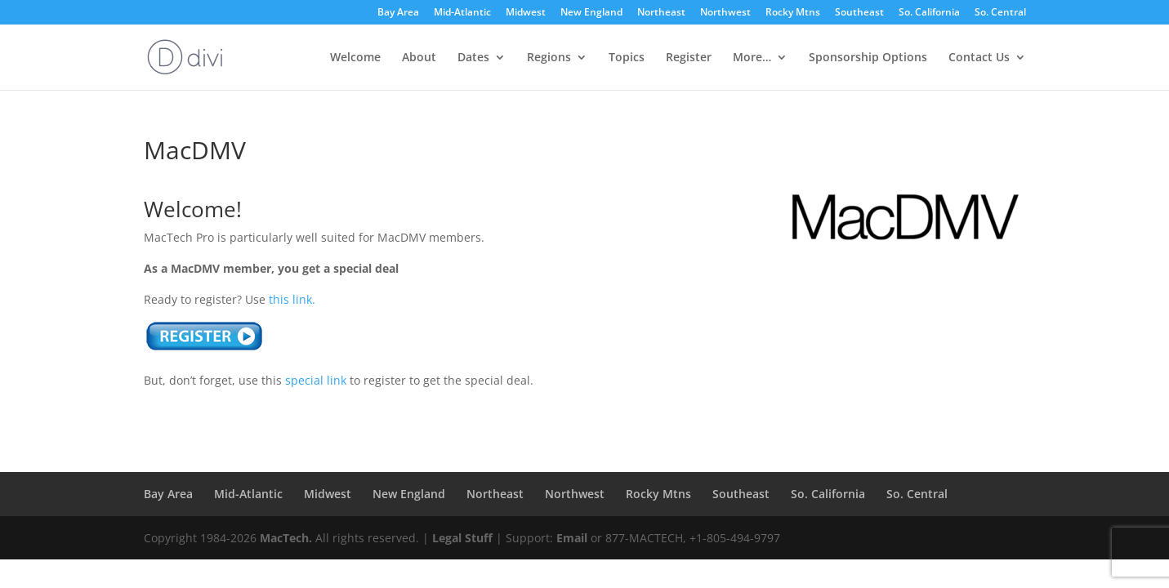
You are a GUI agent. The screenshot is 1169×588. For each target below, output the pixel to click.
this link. (292, 299)
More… (752, 58)
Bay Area (398, 13)
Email (571, 538)
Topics (627, 58)
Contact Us (979, 58)
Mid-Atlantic (462, 13)
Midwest (526, 13)
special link (315, 380)
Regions (549, 58)
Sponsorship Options (868, 58)
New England (591, 13)
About (419, 58)
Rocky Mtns (792, 13)
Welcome (355, 58)
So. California (929, 13)
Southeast (859, 13)
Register (689, 58)
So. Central (1000, 13)
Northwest (725, 13)
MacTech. (286, 538)
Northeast (661, 13)
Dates (473, 58)
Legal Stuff (462, 538)
